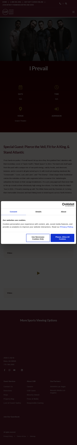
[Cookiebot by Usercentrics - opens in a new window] (63, 205)
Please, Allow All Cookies (62, 238)
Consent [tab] (13, 212)
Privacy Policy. (66, 227)
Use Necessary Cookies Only (38, 238)
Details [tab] (38, 212)
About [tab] (63, 212)
